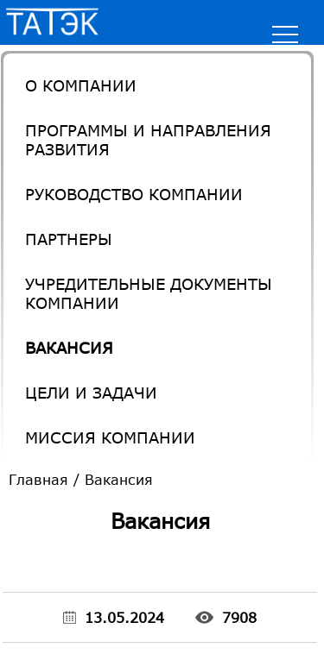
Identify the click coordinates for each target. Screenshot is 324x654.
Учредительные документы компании (148, 293)
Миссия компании (110, 437)
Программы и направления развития (148, 140)
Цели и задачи (91, 392)
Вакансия (69, 347)
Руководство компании (134, 194)
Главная (38, 479)
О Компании (81, 85)
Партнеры (68, 239)
